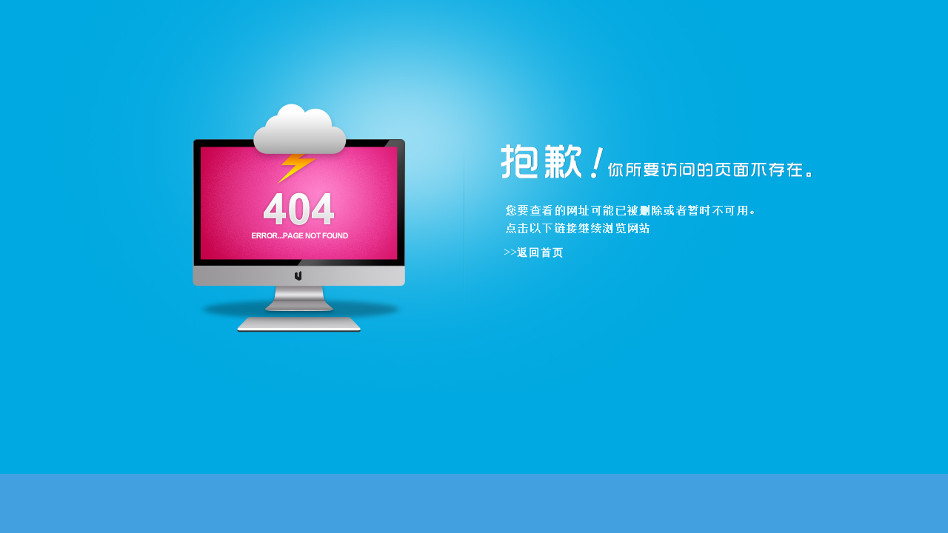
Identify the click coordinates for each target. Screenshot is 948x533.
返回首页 (540, 252)
